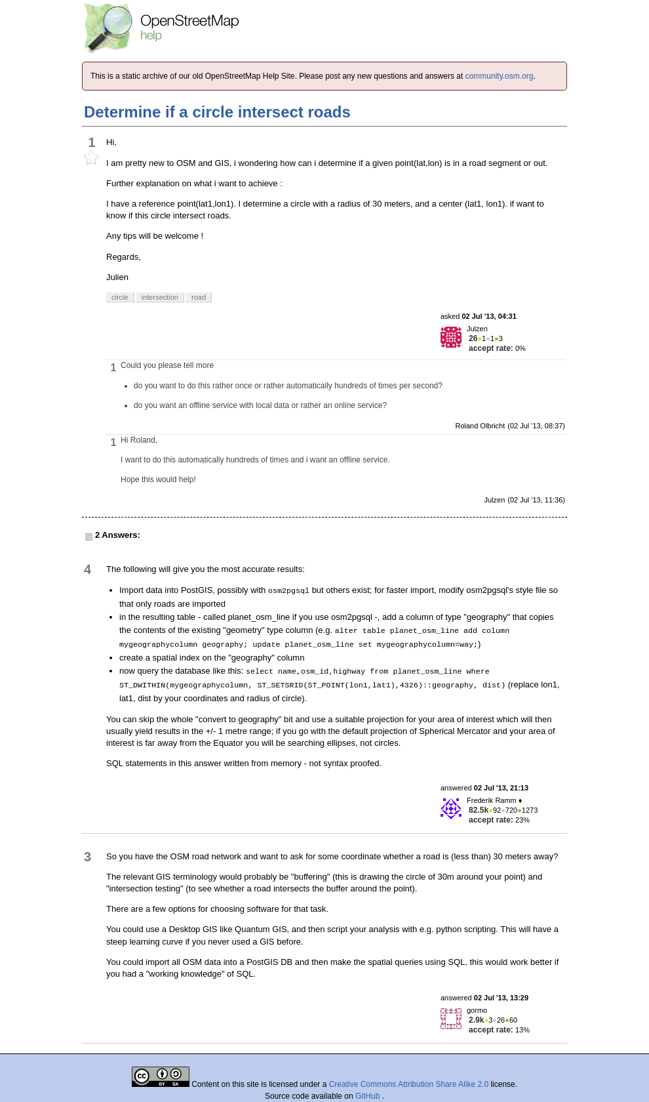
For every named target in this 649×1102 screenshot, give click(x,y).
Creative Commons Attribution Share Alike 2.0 (408, 1084)
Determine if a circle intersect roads (217, 112)
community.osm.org (499, 76)
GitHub (368, 1096)
